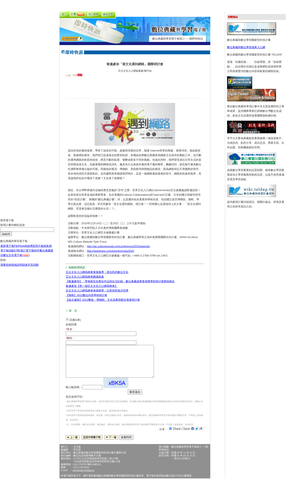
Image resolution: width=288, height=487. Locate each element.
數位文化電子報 (16, 258)
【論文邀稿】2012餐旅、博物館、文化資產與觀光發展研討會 (103, 299)
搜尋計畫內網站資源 (12, 228)
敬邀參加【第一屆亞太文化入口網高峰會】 (92, 286)
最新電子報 (7, 249)
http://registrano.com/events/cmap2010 (110, 251)
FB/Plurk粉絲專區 (24, 249)
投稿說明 (16, 267)
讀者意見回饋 (30, 267)
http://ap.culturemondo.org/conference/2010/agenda (118, 246)
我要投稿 (5, 267)
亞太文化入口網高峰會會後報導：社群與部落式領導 (97, 290)
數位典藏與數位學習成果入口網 (246, 47)
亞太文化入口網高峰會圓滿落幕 (85, 276)
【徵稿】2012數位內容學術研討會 (86, 295)
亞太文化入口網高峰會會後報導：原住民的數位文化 (97, 272)
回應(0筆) (75, 319)
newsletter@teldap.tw (84, 476)
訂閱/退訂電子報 (24, 253)
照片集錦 (40, 249)
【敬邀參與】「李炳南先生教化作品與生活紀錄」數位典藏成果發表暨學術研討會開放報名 (120, 281)
